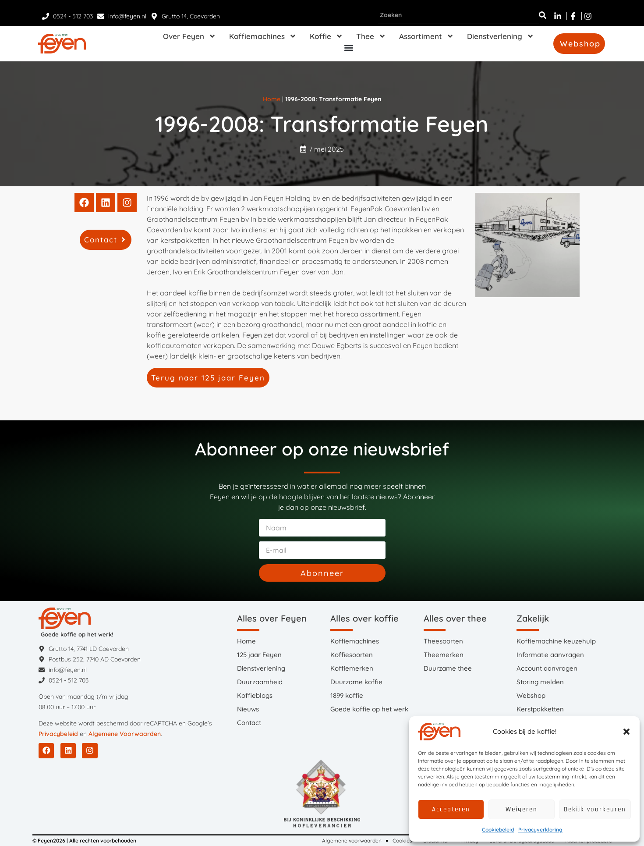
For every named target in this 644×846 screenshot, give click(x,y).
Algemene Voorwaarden (124, 734)
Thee (371, 36)
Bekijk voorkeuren (595, 809)
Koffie (326, 36)
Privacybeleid (58, 734)
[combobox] (458, 15)
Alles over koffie (364, 618)
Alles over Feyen (272, 618)
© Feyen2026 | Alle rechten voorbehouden (84, 840)
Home (271, 99)
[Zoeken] (542, 15)
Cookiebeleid (498, 829)
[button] (626, 731)
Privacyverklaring (540, 829)
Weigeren (522, 809)
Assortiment (426, 36)
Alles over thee (455, 618)
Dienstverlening (500, 36)
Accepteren (451, 809)
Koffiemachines (263, 36)
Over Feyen (189, 36)
